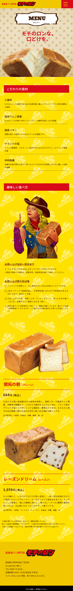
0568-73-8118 (16, 569)
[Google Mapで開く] (13, 566)
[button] (65, 4)
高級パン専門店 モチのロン (38, 589)
